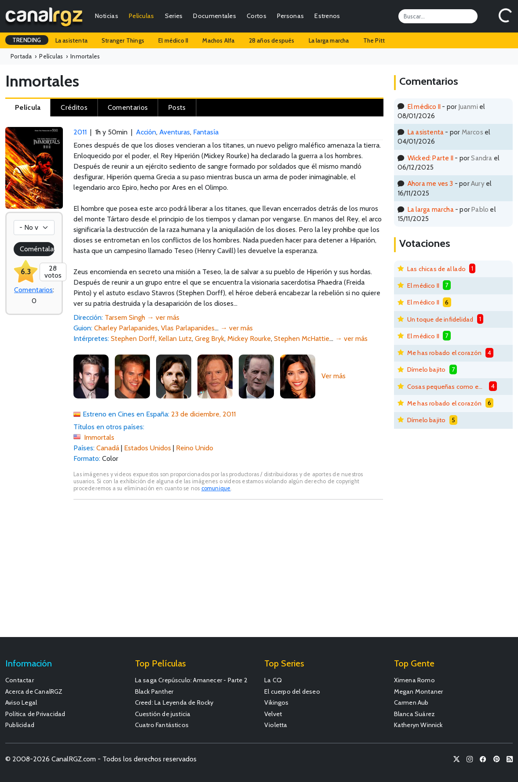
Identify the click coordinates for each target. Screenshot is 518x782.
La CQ (273, 680)
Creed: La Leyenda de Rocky (174, 702)
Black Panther (154, 691)
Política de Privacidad (35, 714)
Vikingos (276, 702)
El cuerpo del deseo (292, 691)
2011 (80, 132)
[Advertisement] (228, 572)
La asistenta (71, 40)
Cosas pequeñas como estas (446, 387)
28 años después (272, 40)
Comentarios (33, 290)
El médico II (173, 40)
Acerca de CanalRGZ (34, 691)
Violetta (276, 725)
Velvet (273, 714)
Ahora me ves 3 (430, 183)
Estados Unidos (147, 448)
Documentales (214, 16)
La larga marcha (329, 40)
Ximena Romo (414, 680)
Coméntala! (37, 249)
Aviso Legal (21, 702)
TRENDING (26, 39)
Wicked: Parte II (430, 158)
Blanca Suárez (414, 714)
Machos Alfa (218, 40)
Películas (141, 16)
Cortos (256, 16)
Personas (290, 16)
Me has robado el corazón (444, 353)
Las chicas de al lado (436, 269)
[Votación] (34, 227)
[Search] (438, 16)
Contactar (19, 680)
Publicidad (19, 725)
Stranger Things (123, 40)
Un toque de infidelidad (440, 319)
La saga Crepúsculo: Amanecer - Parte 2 (191, 680)
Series (174, 16)
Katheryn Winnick (418, 725)
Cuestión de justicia (163, 714)
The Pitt (374, 40)
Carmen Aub (411, 702)
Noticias (106, 16)
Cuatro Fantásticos (162, 725)
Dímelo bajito (426, 369)
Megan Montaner (418, 691)
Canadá (107, 448)
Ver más (333, 376)
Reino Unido (194, 448)
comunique (216, 488)
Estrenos (327, 16)
